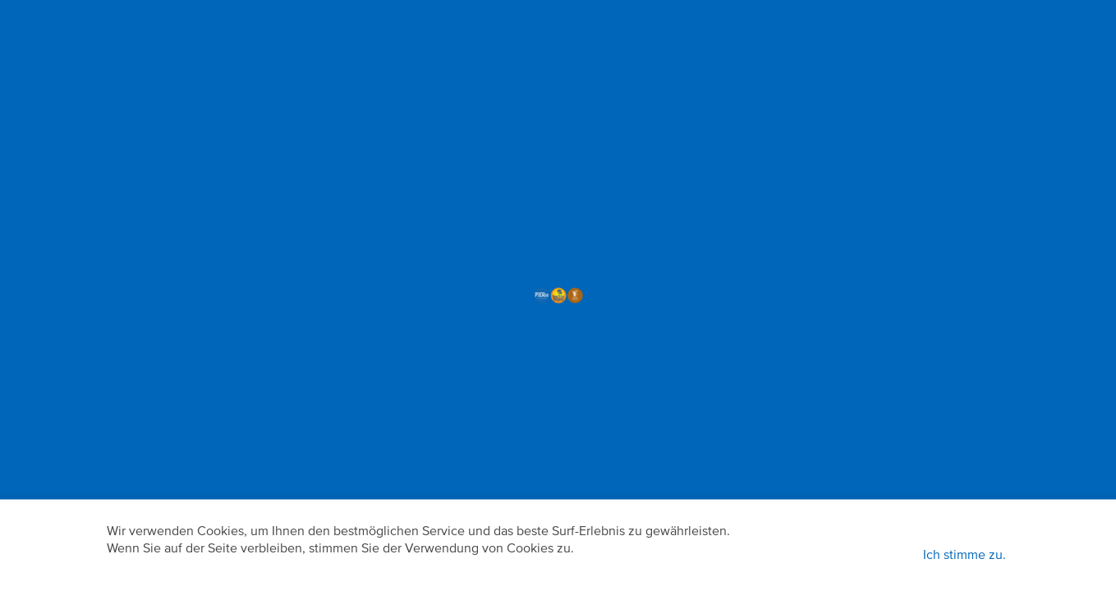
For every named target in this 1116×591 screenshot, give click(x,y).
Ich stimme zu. (964, 555)
